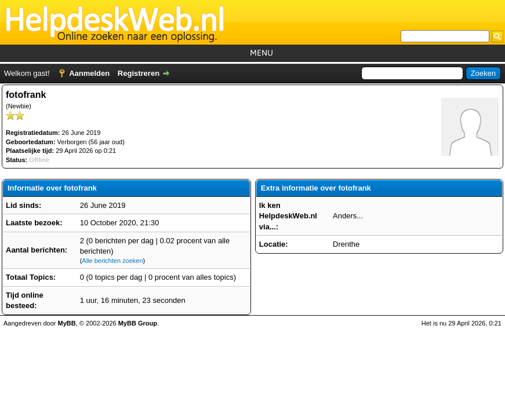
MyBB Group (137, 323)
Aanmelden (89, 73)
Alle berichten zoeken (112, 260)
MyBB (67, 323)
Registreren (138, 73)
